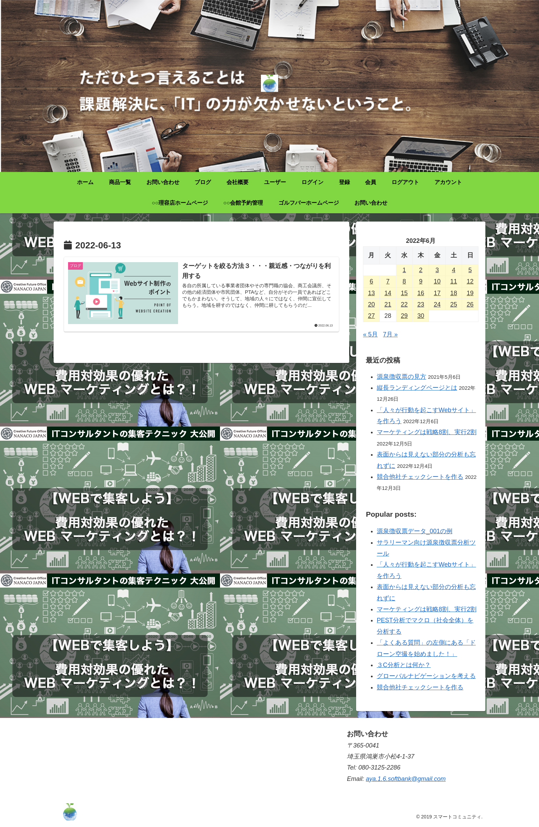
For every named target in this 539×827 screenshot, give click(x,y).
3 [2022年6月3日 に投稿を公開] (437, 270)
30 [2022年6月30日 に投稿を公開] (420, 315)
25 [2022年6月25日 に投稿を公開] (453, 304)
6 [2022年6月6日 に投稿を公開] (371, 281)
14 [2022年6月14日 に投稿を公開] (387, 293)
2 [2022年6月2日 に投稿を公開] (420, 270)
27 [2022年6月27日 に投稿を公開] (371, 315)
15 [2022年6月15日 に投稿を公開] (404, 293)
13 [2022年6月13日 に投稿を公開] (371, 293)
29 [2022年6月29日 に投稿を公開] (404, 315)
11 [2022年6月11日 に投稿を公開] (453, 281)
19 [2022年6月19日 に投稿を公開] (470, 293)
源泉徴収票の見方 (401, 376)
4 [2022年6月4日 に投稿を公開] (453, 270)
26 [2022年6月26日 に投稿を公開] (470, 304)
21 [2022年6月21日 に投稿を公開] (387, 304)
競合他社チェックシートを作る (420, 476)
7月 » (390, 334)
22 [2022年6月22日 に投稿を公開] (404, 304)
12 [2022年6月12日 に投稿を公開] (470, 281)
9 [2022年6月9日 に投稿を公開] (420, 281)
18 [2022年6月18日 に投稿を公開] (453, 293)
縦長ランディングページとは (417, 387)
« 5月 (370, 334)
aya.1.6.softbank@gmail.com (406, 778)
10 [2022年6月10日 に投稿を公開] (437, 281)
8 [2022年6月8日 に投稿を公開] (404, 281)
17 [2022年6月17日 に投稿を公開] (437, 293)
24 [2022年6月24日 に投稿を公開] (437, 304)
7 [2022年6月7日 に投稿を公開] (387, 281)
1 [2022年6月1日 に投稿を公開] (404, 270)
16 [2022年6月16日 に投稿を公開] (420, 293)
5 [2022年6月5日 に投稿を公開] (470, 270)
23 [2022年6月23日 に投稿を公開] (420, 304)
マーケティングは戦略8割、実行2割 (426, 432)
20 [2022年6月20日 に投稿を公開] (371, 304)
